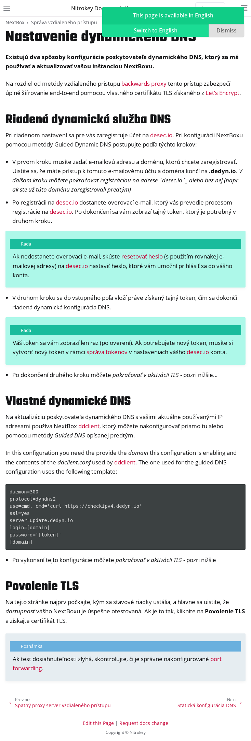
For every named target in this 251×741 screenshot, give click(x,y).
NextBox (14, 22)
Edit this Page (98, 723)
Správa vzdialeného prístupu (64, 22)
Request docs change (143, 723)
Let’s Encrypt (222, 93)
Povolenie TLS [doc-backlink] (42, 587)
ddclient (89, 426)
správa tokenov (107, 352)
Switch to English (155, 30)
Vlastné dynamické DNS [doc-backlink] (68, 401)
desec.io (161, 135)
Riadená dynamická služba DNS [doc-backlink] (88, 120)
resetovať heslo (142, 256)
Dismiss (226, 30)
